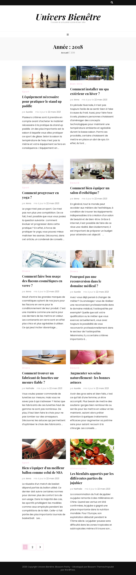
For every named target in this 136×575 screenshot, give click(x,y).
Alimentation (78, 468)
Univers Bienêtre (68, 16)
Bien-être (76, 84)
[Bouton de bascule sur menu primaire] (68, 35)
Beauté (74, 183)
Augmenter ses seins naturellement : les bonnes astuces (90, 377)
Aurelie (29, 111)
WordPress (70, 569)
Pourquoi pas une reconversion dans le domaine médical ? (85, 281)
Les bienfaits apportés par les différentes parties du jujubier (92, 478)
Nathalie (30, 388)
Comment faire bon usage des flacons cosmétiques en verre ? (42, 281)
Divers (26, 271)
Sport (25, 91)
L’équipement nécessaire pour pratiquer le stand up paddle (42, 101)
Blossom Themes (96, 566)
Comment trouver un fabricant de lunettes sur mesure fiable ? (40, 377)
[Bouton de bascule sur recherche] (112, 3)
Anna (76, 99)
